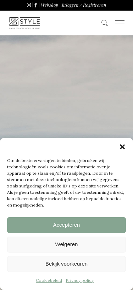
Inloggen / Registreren (84, 5)
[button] (122, 146)
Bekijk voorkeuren (66, 264)
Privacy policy (80, 280)
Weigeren (66, 244)
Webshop (49, 5)
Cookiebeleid (49, 280)
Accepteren (66, 225)
